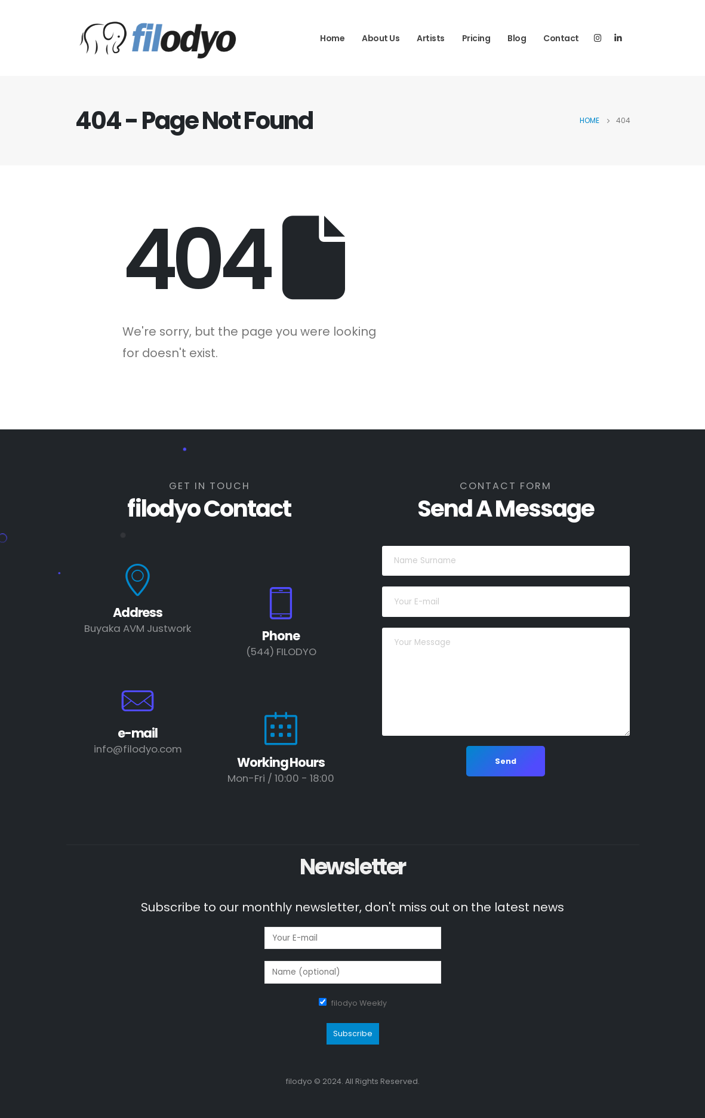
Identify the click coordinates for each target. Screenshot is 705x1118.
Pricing (476, 38)
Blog (516, 38)
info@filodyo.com (138, 749)
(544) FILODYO (281, 651)
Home (332, 38)
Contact (561, 38)
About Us (380, 38)
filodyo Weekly (359, 1003)
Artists (431, 38)
